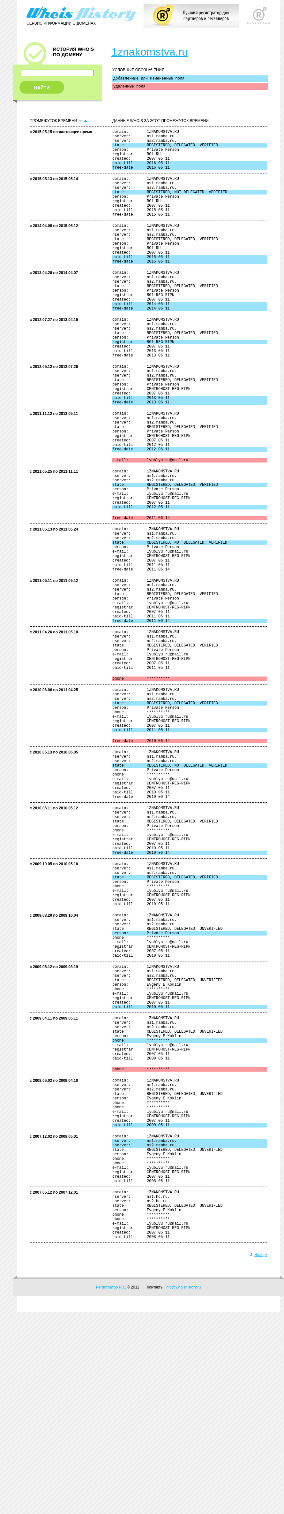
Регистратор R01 (111, 1489)
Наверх (258, 1457)
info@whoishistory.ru (183, 1489)
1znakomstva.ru (149, 52)
